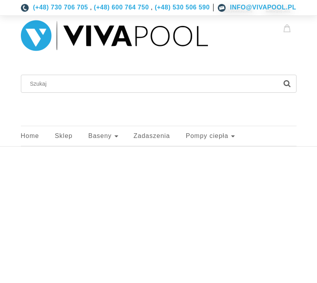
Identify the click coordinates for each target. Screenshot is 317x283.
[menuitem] (38, 136)
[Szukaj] (287, 84)
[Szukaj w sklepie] (151, 83)
